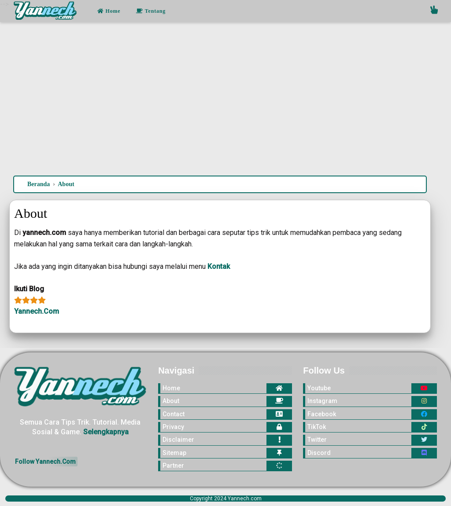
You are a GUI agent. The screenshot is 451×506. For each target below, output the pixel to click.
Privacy (173, 426)
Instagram (322, 400)
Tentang (151, 11)
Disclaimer (178, 439)
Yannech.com (245, 498)
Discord (319, 452)
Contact (174, 414)
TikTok (316, 426)
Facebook (321, 414)
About (171, 400)
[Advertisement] (225, 100)
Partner (173, 465)
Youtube (319, 388)
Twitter (317, 439)
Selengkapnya (106, 432)
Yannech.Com (36, 311)
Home (108, 11)
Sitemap (174, 452)
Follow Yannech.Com (45, 461)
